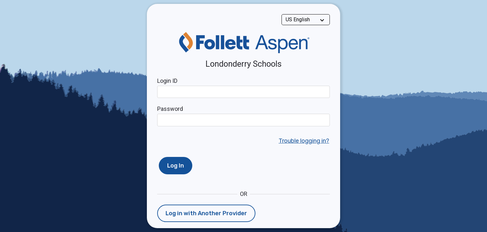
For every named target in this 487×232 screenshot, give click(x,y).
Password (170, 108)
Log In (175, 165)
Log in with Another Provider (206, 213)
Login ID (167, 80)
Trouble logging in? (304, 141)
